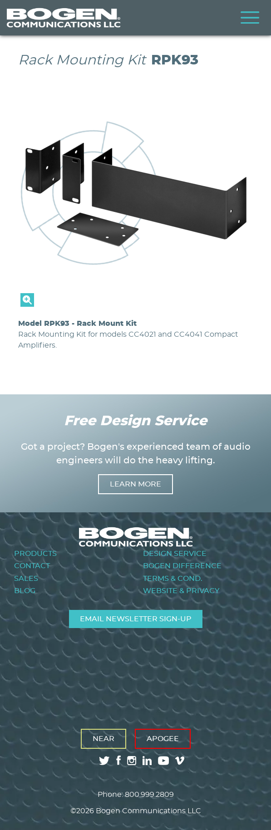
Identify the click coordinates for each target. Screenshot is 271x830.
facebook (118, 760)
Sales (26, 578)
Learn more (135, 484)
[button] (135, 304)
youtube (163, 760)
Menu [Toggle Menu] (250, 18)
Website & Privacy (181, 590)
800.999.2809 (149, 794)
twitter (104, 760)
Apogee (163, 738)
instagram (131, 760)
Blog (24, 590)
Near (103, 738)
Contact (32, 566)
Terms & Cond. (172, 578)
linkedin (147, 760)
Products (35, 553)
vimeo (180, 760)
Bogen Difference (182, 566)
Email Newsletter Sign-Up (136, 619)
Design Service (175, 553)
